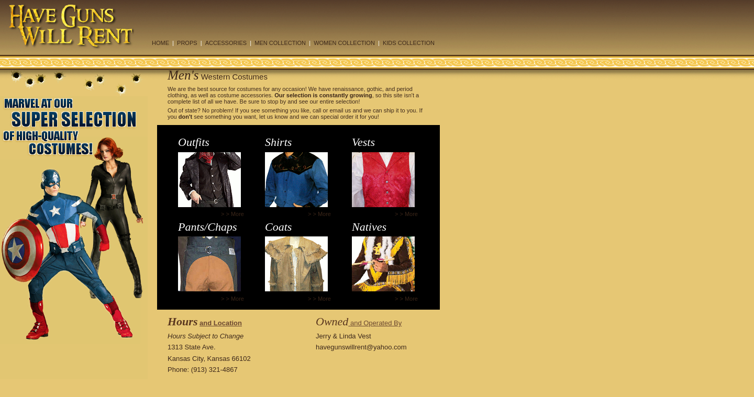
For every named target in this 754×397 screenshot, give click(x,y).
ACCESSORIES (226, 43)
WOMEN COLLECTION (344, 43)
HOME (160, 43)
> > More (232, 214)
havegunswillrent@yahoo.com (361, 347)
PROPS (187, 43)
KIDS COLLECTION (409, 43)
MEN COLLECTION (280, 43)
